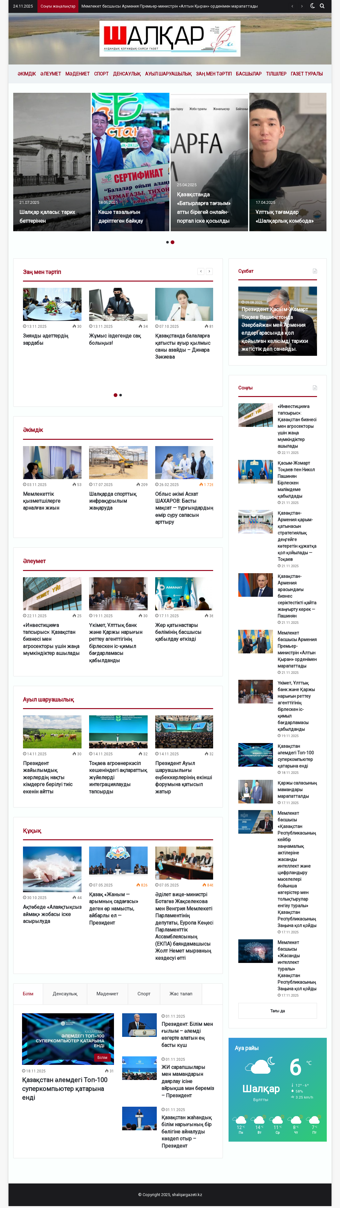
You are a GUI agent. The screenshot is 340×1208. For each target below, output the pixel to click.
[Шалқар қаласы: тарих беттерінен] (52, 162)
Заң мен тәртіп (214, 73)
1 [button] (167, 242)
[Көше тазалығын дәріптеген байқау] (131, 162)
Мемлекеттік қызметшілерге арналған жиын (41, 501)
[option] (52, 162)
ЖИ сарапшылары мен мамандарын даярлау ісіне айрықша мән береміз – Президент (187, 1082)
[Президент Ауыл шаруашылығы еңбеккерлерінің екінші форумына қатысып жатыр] (184, 731)
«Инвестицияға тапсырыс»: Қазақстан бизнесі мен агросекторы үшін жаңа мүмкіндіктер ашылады (297, 426)
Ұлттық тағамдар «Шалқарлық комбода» (282, 211)
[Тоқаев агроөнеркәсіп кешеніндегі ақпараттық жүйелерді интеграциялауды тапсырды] (118, 731)
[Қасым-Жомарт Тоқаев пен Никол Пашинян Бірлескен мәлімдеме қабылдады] (255, 472)
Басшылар (249, 73)
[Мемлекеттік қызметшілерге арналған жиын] (52, 462)
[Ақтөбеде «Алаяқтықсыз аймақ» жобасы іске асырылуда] (52, 869)
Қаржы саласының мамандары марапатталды (297, 789)
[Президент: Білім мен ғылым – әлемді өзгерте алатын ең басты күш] (139, 1026)
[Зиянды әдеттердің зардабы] (52, 304)
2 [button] (172, 242)
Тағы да (277, 1011)
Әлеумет (50, 73)
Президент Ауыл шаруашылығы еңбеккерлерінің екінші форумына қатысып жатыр (183, 777)
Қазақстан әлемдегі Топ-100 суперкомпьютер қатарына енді (65, 1089)
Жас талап (181, 994)
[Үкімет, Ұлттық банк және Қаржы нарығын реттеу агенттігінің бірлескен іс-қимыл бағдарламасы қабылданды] (118, 593)
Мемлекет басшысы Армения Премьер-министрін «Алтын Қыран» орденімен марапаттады (170, 6)
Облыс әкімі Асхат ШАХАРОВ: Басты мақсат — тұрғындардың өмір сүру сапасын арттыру (184, 508)
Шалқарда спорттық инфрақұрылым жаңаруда (112, 501)
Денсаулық (127, 73)
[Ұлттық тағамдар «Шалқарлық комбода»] (288, 162)
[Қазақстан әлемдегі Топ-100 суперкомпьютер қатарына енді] (68, 1039)
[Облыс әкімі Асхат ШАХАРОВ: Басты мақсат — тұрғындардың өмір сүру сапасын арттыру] (184, 462)
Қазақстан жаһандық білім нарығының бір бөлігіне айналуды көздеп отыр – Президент (187, 1133)
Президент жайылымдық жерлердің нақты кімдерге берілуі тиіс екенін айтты (47, 777)
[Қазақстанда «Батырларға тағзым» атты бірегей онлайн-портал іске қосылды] (210, 162)
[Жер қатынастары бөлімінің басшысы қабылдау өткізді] (184, 593)
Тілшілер (276, 73)
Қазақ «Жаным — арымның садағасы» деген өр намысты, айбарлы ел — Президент (113, 909)
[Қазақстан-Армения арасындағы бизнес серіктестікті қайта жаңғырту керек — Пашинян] (255, 585)
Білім (28, 994)
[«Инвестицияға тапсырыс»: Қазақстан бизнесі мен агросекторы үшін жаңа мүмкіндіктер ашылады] (52, 593)
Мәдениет (77, 73)
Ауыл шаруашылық (168, 73)
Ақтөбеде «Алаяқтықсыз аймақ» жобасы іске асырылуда (52, 914)
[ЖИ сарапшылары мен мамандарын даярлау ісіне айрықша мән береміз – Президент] (139, 1069)
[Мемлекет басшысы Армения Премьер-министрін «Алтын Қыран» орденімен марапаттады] (255, 641)
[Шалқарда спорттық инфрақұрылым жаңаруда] (118, 462)
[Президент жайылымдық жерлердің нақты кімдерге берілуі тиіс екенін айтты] (52, 731)
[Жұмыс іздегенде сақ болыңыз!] (118, 304)
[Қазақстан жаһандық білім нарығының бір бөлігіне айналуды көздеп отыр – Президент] (139, 1120)
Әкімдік (27, 73)
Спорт (101, 73)
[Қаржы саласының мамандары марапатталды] (255, 791)
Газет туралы (307, 73)
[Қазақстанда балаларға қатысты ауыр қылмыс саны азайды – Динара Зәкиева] (184, 304)
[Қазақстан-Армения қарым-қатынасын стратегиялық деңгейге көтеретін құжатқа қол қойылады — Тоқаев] (255, 522)
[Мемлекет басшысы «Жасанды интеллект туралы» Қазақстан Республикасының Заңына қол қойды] (255, 951)
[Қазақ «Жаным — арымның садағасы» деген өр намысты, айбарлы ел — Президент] (118, 863)
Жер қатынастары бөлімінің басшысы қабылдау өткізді (178, 632)
